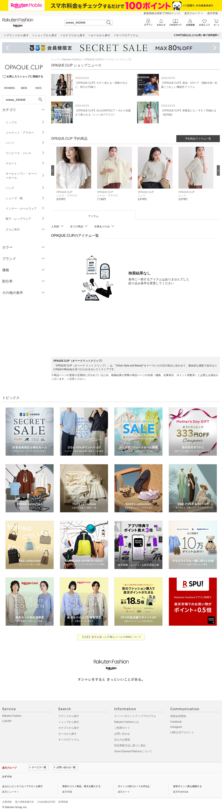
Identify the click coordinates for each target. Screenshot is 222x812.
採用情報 (63, 801)
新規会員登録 (178, 716)
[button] (74, 177)
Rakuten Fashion (71, 59)
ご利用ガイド (122, 727)
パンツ (25, 143)
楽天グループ (192, 13)
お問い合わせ (122, 733)
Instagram (176, 727)
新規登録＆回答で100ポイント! (162, 13)
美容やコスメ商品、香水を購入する (81, 786)
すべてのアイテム (68, 739)
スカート (25, 163)
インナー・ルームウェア (25, 208)
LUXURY (7, 721)
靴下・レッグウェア (25, 219)
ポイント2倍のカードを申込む (134, 786)
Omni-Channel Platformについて (133, 751)
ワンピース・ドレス (25, 153)
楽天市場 (212, 13)
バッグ (25, 188)
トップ (55, 59)
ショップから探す (68, 721)
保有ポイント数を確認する (187, 786)
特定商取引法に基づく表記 (130, 745)
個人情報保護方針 (24, 801)
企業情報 (7, 801)
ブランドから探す (68, 716)
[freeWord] (24, 99)
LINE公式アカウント (182, 732)
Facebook (176, 721)
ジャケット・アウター (25, 133)
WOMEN (9, 88)
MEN (24, 88)
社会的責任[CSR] (46, 801)
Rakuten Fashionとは (126, 721)
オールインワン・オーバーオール (25, 175)
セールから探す (67, 733)
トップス (25, 122)
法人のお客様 (122, 739)
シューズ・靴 (25, 198)
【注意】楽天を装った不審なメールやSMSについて (111, 636)
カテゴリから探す (68, 727)
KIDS (38, 88)
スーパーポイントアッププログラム (135, 716)
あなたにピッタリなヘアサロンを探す (22, 786)
